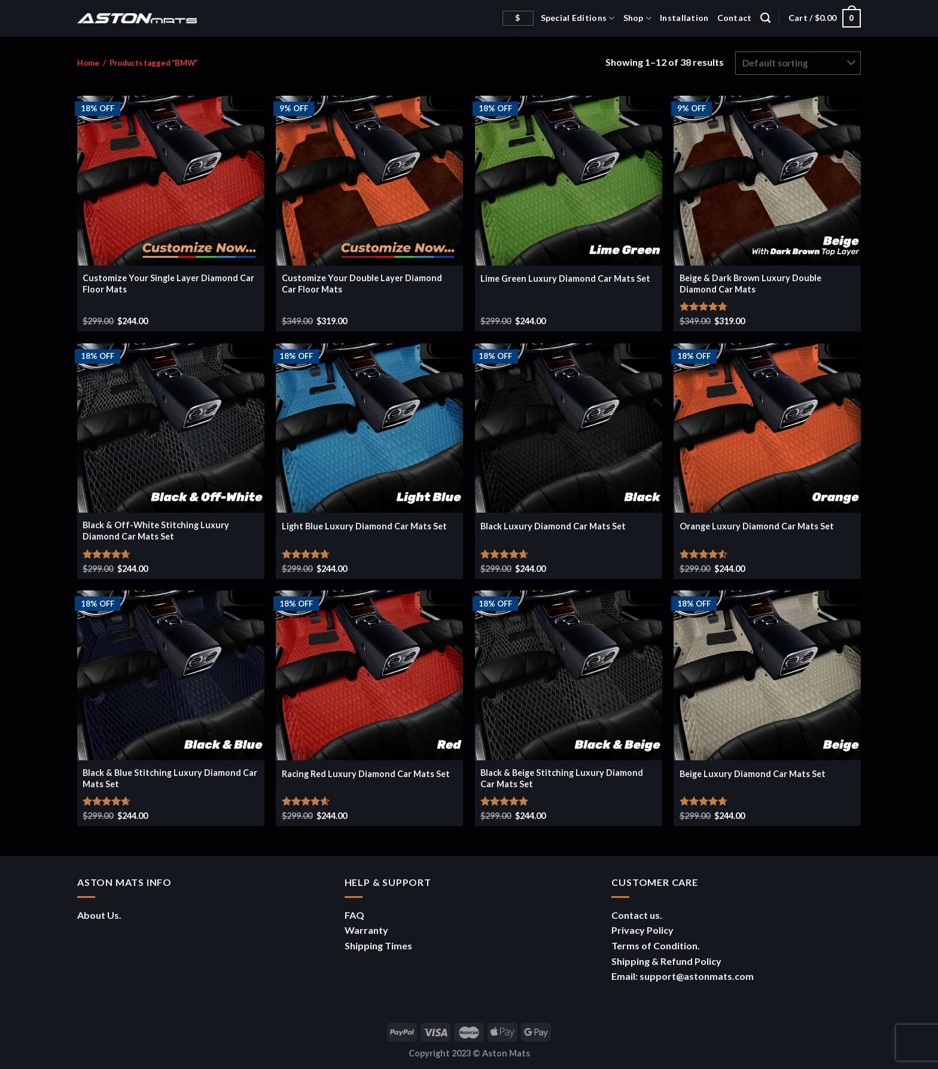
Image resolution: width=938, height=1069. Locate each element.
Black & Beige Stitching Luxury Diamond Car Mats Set (561, 778)
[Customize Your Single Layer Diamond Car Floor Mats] (170, 181)
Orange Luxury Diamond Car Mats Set (757, 526)
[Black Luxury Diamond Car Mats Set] (568, 428)
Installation (684, 18)
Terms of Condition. (655, 945)
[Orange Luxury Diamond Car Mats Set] (767, 428)
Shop (637, 18)
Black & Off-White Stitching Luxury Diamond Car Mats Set (156, 530)
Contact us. (636, 915)
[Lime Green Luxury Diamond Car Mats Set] (568, 181)
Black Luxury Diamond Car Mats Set (553, 526)
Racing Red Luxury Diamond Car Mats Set (366, 774)
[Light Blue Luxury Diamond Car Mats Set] (369, 428)
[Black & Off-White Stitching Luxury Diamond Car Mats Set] (170, 428)
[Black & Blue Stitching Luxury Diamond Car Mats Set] (170, 675)
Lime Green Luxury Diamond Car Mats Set (565, 278)
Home (88, 63)
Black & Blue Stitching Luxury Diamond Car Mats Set (170, 778)
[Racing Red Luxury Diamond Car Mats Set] (369, 675)
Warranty (366, 930)
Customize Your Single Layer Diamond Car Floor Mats (168, 283)
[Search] (765, 18)
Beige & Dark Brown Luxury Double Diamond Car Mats (750, 283)
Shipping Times (378, 945)
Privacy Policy (642, 930)
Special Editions (578, 18)
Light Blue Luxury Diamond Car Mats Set (364, 526)
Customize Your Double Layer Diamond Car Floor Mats (362, 283)
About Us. (99, 915)
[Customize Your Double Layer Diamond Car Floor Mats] (369, 181)
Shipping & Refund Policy (666, 961)
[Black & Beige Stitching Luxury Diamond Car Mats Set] (568, 675)
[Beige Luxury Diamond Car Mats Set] (767, 675)
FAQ (354, 915)
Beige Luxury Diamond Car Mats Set (753, 774)
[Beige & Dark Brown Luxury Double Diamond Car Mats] (767, 181)
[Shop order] (798, 63)
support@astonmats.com (696, 976)
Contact (734, 18)
